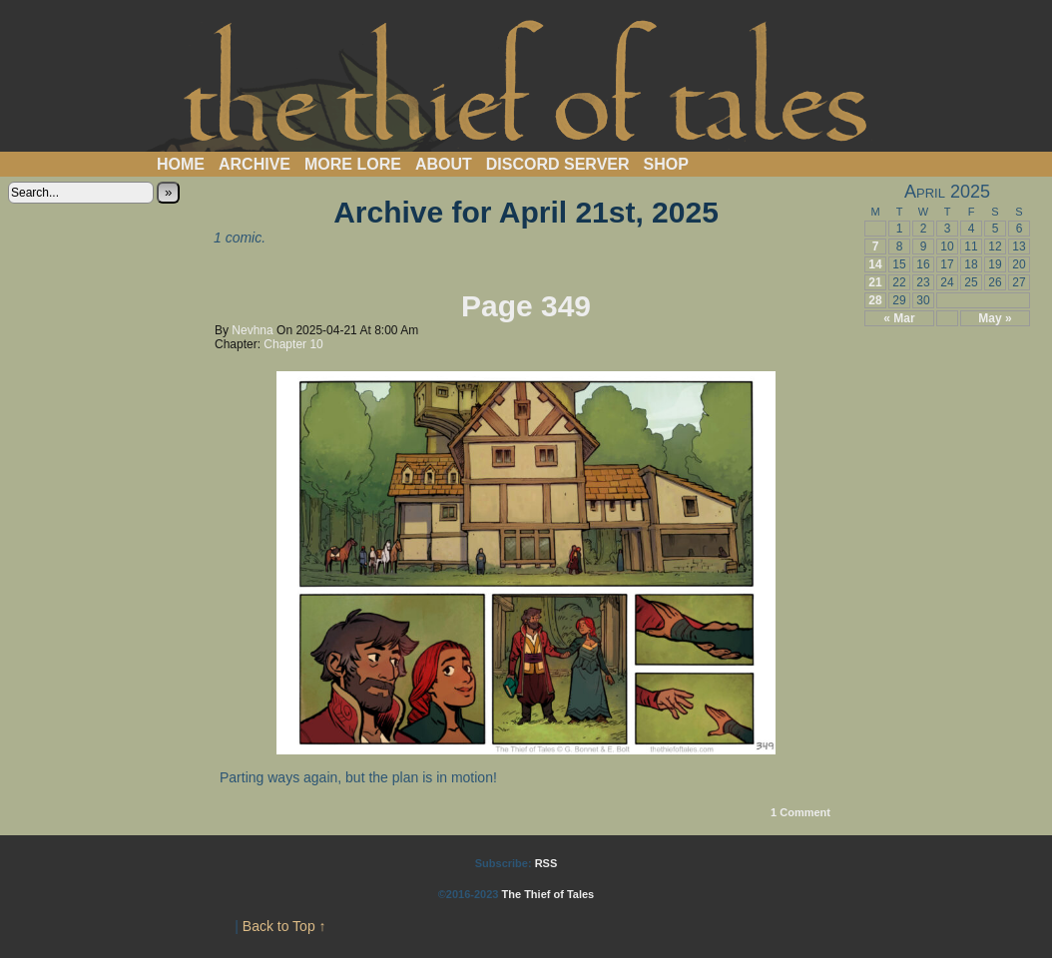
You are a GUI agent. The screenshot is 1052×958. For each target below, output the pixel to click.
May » (994, 318)
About (443, 164)
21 (874, 282)
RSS (546, 863)
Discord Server (558, 164)
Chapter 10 (292, 344)
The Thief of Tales (526, 81)
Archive (254, 164)
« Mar (898, 318)
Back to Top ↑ (284, 926)
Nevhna (252, 330)
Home (181, 164)
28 (874, 300)
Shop (666, 164)
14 (874, 264)
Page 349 (526, 305)
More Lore (352, 164)
